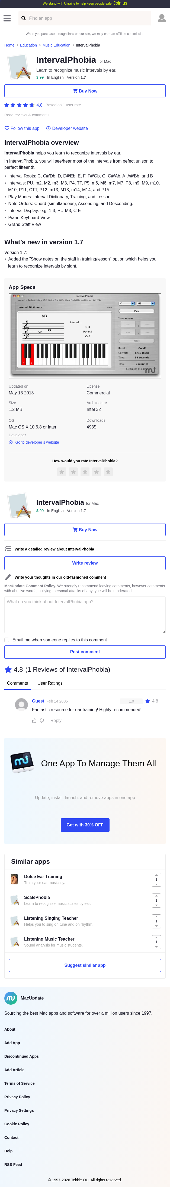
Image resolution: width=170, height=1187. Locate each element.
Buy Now (85, 91)
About (9, 1029)
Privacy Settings (19, 1110)
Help (8, 1151)
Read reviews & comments (27, 115)
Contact (11, 1137)
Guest (38, 701)
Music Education (56, 45)
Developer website (67, 128)
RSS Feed (13, 1164)
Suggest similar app (84, 965)
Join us (120, 3)
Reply (56, 720)
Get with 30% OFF (84, 825)
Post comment (85, 652)
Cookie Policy (16, 1124)
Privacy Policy (17, 1096)
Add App (12, 1042)
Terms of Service (19, 1083)
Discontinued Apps (21, 1056)
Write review (85, 563)
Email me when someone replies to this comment (59, 640)
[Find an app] (23, 18)
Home (9, 45)
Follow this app (22, 128)
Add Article (14, 1069)
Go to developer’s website (34, 442)
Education (28, 45)
